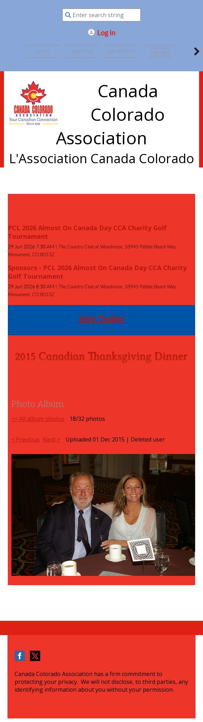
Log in (106, 32)
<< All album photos (37, 419)
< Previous (25, 439)
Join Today (101, 318)
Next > (51, 439)
